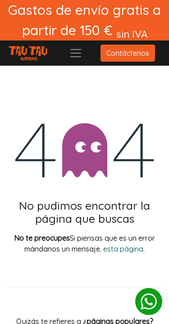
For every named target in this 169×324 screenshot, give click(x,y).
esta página (123, 248)
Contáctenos (127, 53)
